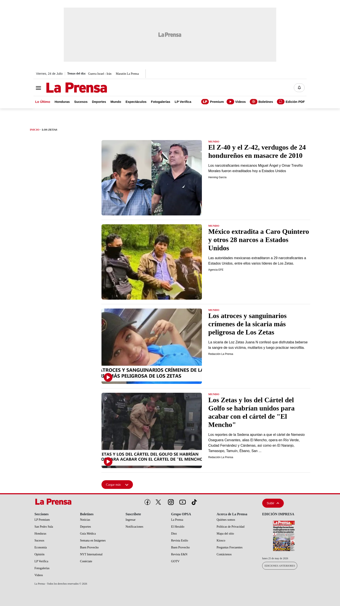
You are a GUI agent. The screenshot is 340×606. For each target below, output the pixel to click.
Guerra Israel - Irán (99, 73)
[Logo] (66, 88)
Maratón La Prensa (127, 73)
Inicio (34, 129)
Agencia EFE (216, 269)
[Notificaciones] (299, 87)
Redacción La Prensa (220, 354)
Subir (273, 503)
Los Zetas (49, 129)
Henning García (217, 177)
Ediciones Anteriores (280, 565)
